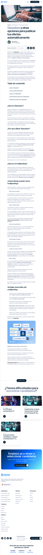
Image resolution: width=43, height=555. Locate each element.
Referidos (3, 519)
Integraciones (17, 501)
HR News (31, 501)
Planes (2, 517)
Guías (31, 495)
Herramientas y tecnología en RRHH (20, 25)
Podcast (31, 499)
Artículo (9, 25)
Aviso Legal (3, 523)
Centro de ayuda (4, 521)
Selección (3, 508)
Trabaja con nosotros (19, 499)
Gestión (2, 510)
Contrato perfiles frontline (5, 501)
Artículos (31, 493)
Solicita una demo (21, 380)
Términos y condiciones (5, 527)
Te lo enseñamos (35, 1)
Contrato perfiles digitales (6, 499)
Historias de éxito (18, 495)
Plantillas (31, 497)
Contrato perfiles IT (4, 497)
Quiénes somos (18, 497)
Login (28, 1)
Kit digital (17, 503)
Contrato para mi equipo (5, 493)
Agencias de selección (5, 495)
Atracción (3, 506)
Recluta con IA (3, 512)
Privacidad (3, 525)
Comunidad (17, 493)
